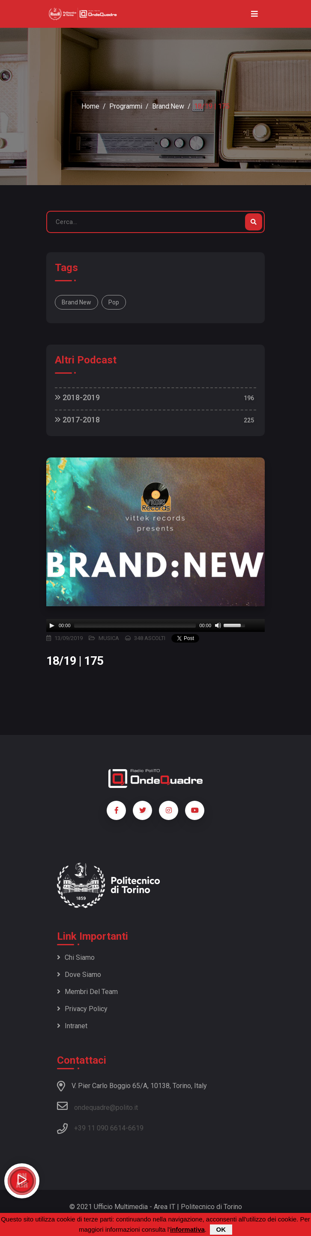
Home (90, 106)
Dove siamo (79, 975)
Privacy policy (82, 1009)
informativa (187, 1229)
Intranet (72, 1026)
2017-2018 (77, 419)
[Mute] (218, 625)
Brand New (76, 302)
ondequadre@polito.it (97, 1106)
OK (221, 1229)
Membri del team (87, 992)
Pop (113, 302)
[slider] (135, 625)
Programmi (125, 106)
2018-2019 (77, 397)
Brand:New (168, 106)
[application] (155, 625)
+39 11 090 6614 (100, 1128)
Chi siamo (76, 957)
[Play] (51, 625)
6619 (136, 1128)
